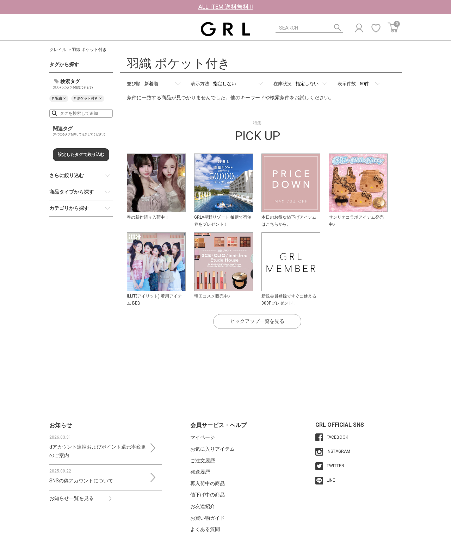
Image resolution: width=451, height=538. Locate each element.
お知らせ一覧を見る (71, 498)
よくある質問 (205, 529)
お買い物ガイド (207, 518)
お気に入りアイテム (212, 449)
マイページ (202, 437)
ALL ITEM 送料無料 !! (225, 6)
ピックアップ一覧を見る (257, 321)
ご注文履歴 (202, 460)
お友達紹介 (202, 506)
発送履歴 (200, 472)
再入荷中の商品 (207, 483)
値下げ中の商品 (207, 495)
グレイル (57, 49)
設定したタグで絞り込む (81, 154)
